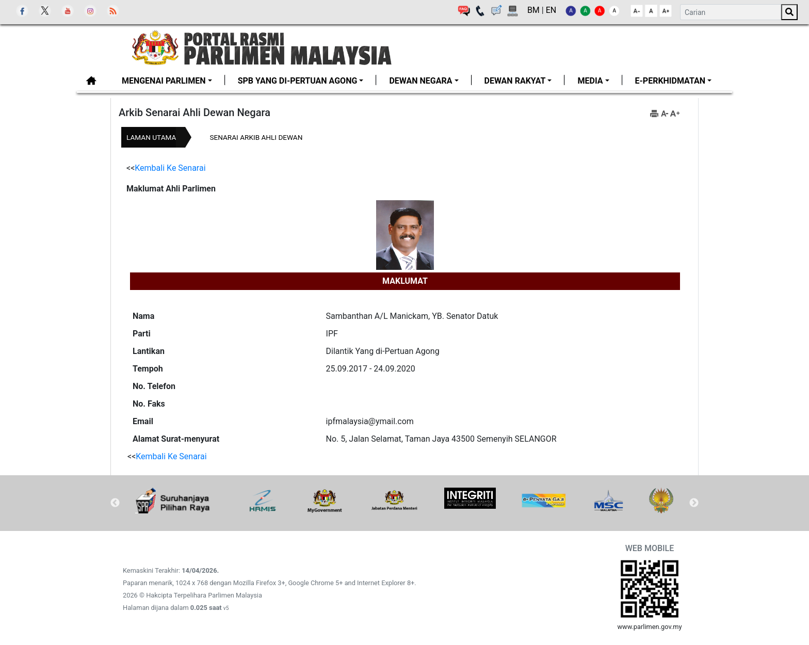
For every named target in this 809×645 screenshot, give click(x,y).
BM (534, 10)
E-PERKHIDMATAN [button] (670, 81)
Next (694, 503)
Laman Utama (151, 137)
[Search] (730, 12)
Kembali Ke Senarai (170, 168)
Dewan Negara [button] (420, 81)
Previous (115, 503)
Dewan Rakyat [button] (515, 81)
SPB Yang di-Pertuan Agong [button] (298, 81)
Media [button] (590, 81)
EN (551, 10)
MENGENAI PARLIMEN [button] (164, 81)
